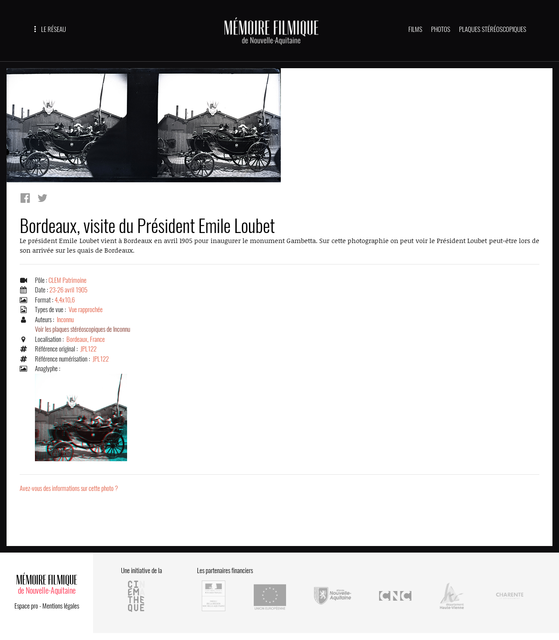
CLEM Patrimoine (67, 280)
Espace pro (26, 606)
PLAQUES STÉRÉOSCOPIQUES (492, 29)
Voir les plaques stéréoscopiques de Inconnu (82, 329)
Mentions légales (60, 606)
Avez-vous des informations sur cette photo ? (69, 488)
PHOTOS (440, 29)
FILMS (415, 29)
